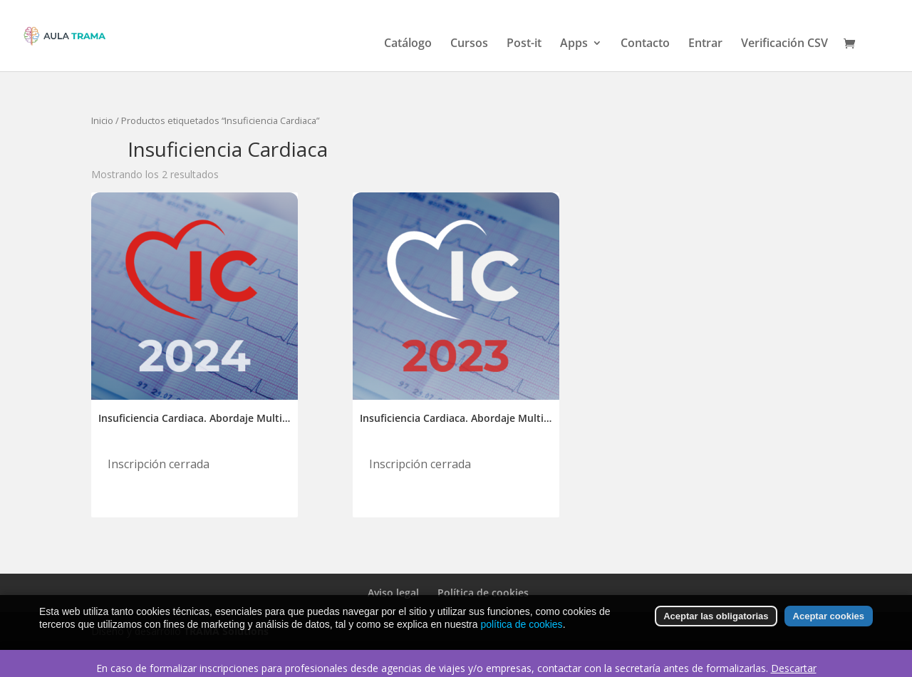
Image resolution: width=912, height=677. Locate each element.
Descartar (794, 668)
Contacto (645, 44)
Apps (574, 44)
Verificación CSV (784, 44)
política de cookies (521, 624)
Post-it (524, 44)
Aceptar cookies (828, 616)
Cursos (469, 44)
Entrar (705, 44)
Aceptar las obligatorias (715, 616)
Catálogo (408, 44)
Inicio (102, 120)
